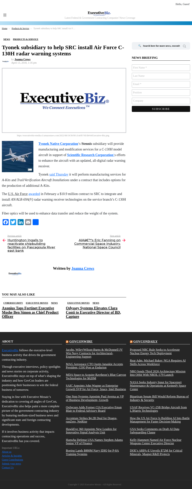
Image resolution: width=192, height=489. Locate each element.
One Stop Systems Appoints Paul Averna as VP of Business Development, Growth (95, 398)
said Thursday (58, 174)
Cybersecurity (13, 303)
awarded (34, 194)
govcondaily (145, 341)
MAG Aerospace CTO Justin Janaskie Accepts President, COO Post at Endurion (94, 365)
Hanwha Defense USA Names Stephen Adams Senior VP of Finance (94, 441)
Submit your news (11, 463)
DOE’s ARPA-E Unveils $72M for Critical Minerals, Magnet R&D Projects (156, 452)
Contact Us (8, 467)
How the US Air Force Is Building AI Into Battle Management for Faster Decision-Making (160, 420)
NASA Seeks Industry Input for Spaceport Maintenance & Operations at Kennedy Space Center (158, 386)
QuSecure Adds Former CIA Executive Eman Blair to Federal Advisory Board (94, 409)
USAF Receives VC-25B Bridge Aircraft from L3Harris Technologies (158, 409)
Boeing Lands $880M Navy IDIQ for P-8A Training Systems (92, 452)
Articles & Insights (12, 455)
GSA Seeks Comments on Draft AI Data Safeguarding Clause (154, 430)
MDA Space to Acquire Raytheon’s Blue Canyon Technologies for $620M (96, 376)
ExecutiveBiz (10, 350)
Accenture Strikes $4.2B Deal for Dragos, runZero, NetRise (91, 420)
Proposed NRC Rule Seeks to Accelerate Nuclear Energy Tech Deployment (155, 351)
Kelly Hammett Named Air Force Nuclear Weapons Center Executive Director (156, 441)
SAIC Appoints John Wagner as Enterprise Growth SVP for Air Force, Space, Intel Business (96, 387)
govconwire (81, 341)
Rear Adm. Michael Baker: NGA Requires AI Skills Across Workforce (158, 362)
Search (184, 47)
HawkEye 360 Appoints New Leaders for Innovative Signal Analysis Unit (91, 430)
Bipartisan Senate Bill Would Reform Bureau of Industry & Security (159, 398)
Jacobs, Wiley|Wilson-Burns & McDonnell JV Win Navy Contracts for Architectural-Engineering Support (94, 353)
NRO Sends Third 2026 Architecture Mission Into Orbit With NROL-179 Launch (157, 373)
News (54, 303)
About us (6, 451)
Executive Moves (37, 303)
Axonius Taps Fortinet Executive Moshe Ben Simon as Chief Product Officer (30, 312)
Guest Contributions (12, 459)
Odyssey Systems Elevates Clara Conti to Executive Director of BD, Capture (93, 312)
